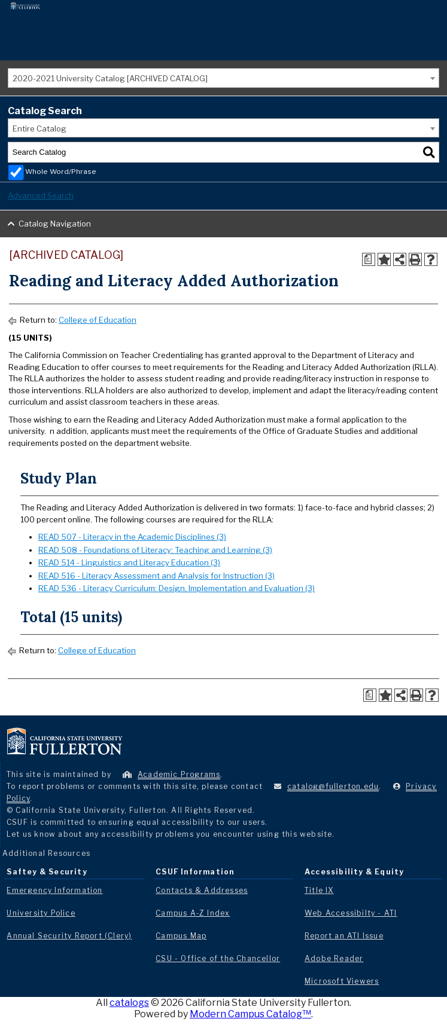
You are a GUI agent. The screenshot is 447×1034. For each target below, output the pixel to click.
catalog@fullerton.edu (333, 786)
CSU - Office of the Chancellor (218, 958)
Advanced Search (41, 195)
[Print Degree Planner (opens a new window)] (368, 259)
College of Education (97, 320)
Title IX (319, 890)
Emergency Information (54, 890)
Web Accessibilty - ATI (351, 912)
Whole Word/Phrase (60, 171)
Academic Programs (179, 774)
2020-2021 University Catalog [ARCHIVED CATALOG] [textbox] (110, 78)
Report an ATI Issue (344, 935)
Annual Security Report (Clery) (69, 935)
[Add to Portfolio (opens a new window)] (384, 259)
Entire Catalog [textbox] (39, 128)
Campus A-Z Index (193, 912)
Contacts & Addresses (202, 890)
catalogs (129, 1002)
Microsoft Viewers (342, 981)
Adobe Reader (334, 958)
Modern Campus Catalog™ (250, 1014)
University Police (41, 912)
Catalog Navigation (55, 223)
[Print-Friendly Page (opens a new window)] (415, 259)
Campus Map (181, 935)
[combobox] (223, 78)
